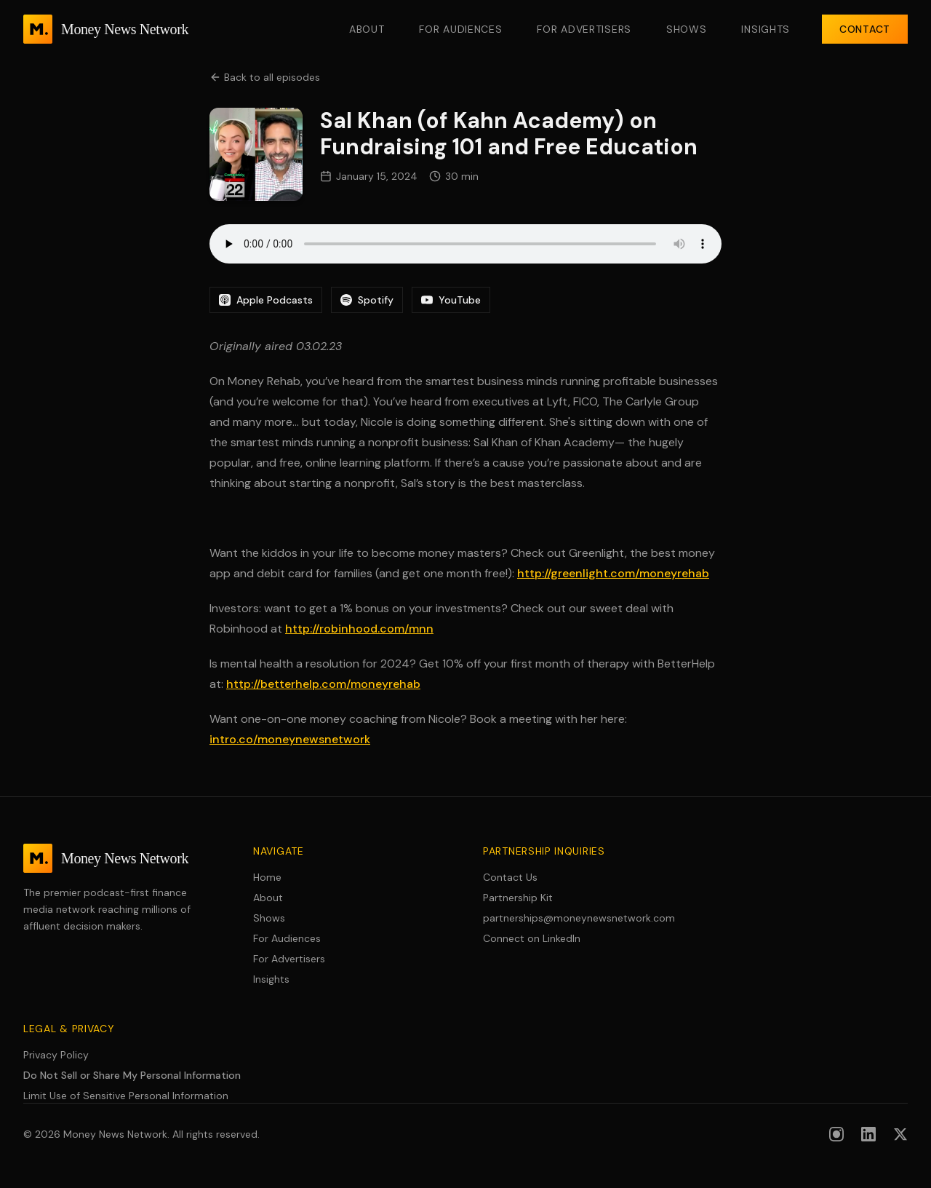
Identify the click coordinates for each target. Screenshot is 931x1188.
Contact (864, 29)
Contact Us (510, 877)
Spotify (366, 299)
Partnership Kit (518, 897)
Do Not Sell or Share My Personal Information (132, 1075)
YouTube (451, 299)
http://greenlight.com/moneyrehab (613, 573)
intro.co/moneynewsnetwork (289, 739)
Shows (686, 29)
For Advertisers (584, 29)
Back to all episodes (264, 77)
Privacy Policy (56, 1054)
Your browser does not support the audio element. (465, 244)
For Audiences (460, 29)
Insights (765, 29)
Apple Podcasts (266, 299)
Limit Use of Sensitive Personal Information (125, 1095)
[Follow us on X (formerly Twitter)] (900, 1134)
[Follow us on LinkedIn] (868, 1134)
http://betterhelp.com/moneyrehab (323, 684)
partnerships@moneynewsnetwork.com (579, 917)
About (367, 29)
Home (267, 877)
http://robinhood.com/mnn (359, 628)
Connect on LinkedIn (531, 938)
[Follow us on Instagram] (836, 1134)
